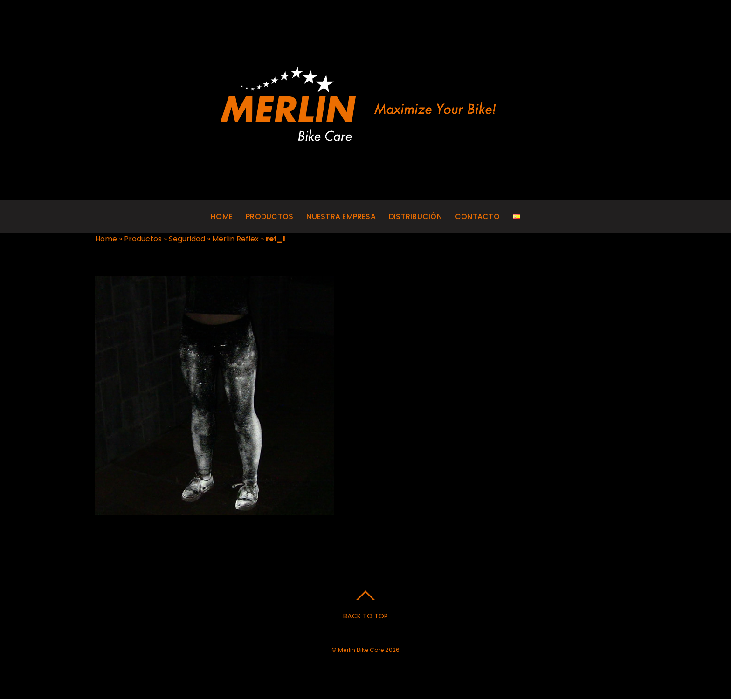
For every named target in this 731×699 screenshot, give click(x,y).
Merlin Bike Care (361, 650)
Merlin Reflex (235, 238)
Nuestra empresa (341, 216)
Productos (269, 216)
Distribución (415, 216)
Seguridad (187, 238)
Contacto (477, 216)
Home (222, 216)
